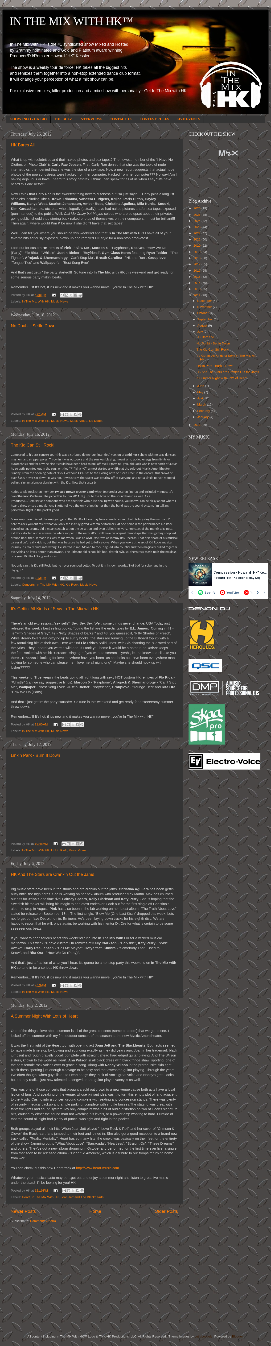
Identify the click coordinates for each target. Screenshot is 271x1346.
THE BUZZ (63, 119)
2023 (197, 227)
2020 (197, 245)
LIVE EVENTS (188, 119)
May (200, 392)
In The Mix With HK (35, 301)
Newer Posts (23, 1211)
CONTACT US (121, 119)
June (201, 386)
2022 (197, 233)
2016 (197, 270)
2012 (197, 295)
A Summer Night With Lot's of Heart (44, 1016)
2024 (197, 221)
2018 (197, 258)
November (205, 307)
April (201, 398)
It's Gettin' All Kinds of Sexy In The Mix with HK (55, 608)
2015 (197, 276)
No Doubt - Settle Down (33, 325)
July (200, 331)
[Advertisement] (207, 848)
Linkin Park (59, 850)
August (202, 325)
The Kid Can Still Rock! (32, 445)
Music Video (78, 420)
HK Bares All (23, 145)
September (205, 319)
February (204, 411)
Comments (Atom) (43, 1221)
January (203, 417)
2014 (197, 283)
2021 (197, 239)
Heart (26, 1197)
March (202, 404)
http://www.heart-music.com (97, 1168)
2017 (197, 264)
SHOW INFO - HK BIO (28, 119)
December (205, 300)
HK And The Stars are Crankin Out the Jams (52, 874)
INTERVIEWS (90, 119)
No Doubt (96, 420)
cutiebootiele (204, 1336)
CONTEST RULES (154, 119)
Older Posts (166, 1211)
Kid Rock (72, 584)
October (203, 313)
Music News (59, 301)
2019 (197, 252)
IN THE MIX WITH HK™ (71, 21)
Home (95, 1211)
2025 (197, 214)
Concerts (28, 584)
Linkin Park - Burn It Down (35, 755)
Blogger (237, 1336)
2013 (197, 289)
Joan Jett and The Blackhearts (82, 1197)
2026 (197, 208)
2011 (197, 425)
